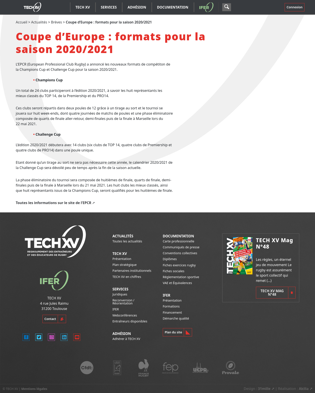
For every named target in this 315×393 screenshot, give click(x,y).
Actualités (39, 22)
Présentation (121, 259)
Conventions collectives (180, 253)
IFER (115, 309)
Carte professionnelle (178, 241)
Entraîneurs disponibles (129, 321)
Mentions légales (34, 389)
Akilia (304, 388)
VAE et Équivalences (177, 283)
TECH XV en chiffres (126, 277)
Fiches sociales (173, 271)
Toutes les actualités (127, 241)
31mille (264, 388)
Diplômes (170, 259)
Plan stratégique (124, 265)
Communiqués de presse (181, 247)
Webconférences (124, 315)
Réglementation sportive (181, 277)
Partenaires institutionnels (131, 271)
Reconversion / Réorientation (123, 301)
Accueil (21, 22)
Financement (172, 312)
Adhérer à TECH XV (126, 339)
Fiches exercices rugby (179, 265)
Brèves (56, 22)
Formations (171, 306)
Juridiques (119, 294)
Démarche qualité (176, 318)
